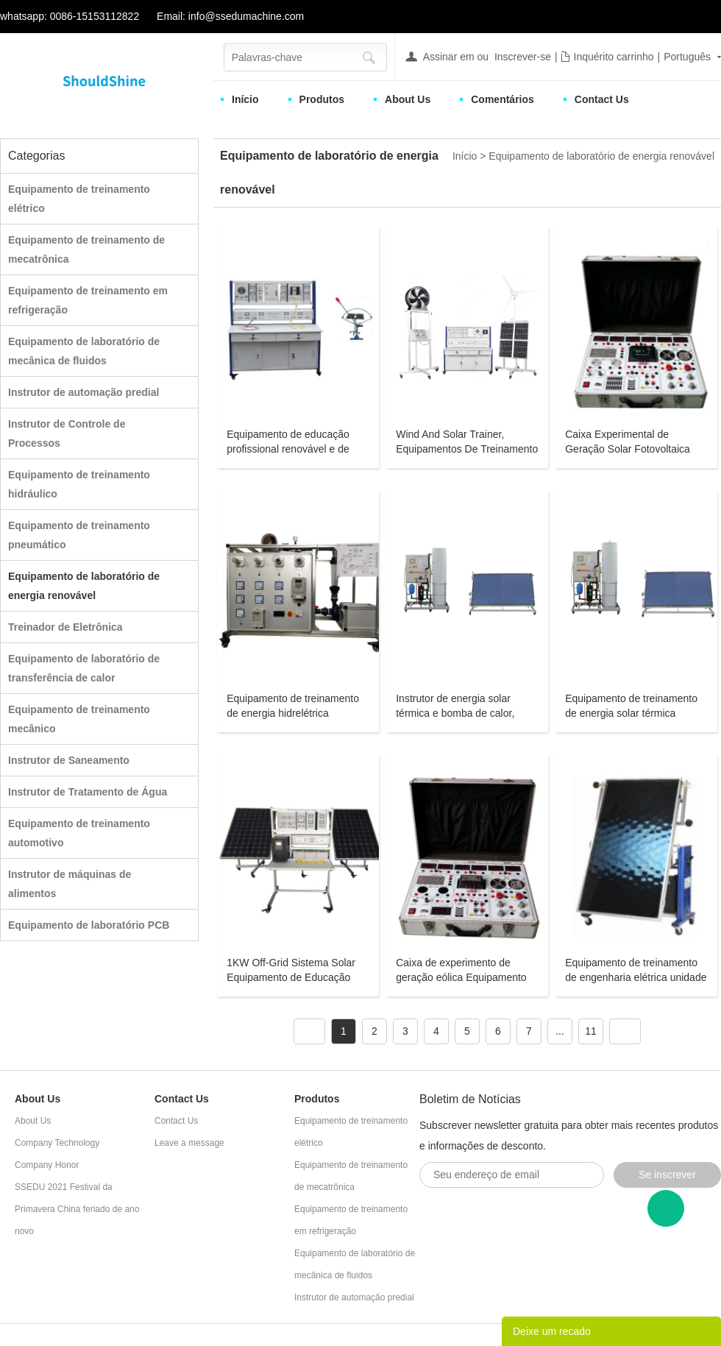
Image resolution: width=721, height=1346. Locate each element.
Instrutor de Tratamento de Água (87, 792)
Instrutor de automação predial (83, 392)
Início (245, 99)
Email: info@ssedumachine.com (230, 16)
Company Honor (47, 1165)
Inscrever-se (522, 57)
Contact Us (602, 99)
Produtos (321, 99)
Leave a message (189, 1143)
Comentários (502, 99)
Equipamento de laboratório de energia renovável (601, 156)
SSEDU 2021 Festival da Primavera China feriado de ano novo (77, 1209)
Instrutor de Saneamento (68, 760)
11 (591, 1031)
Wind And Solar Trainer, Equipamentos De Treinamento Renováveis (467, 449)
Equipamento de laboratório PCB (88, 925)
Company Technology (57, 1143)
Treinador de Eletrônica (65, 627)
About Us (407, 99)
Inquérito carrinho (614, 57)
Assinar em (449, 57)
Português (687, 57)
